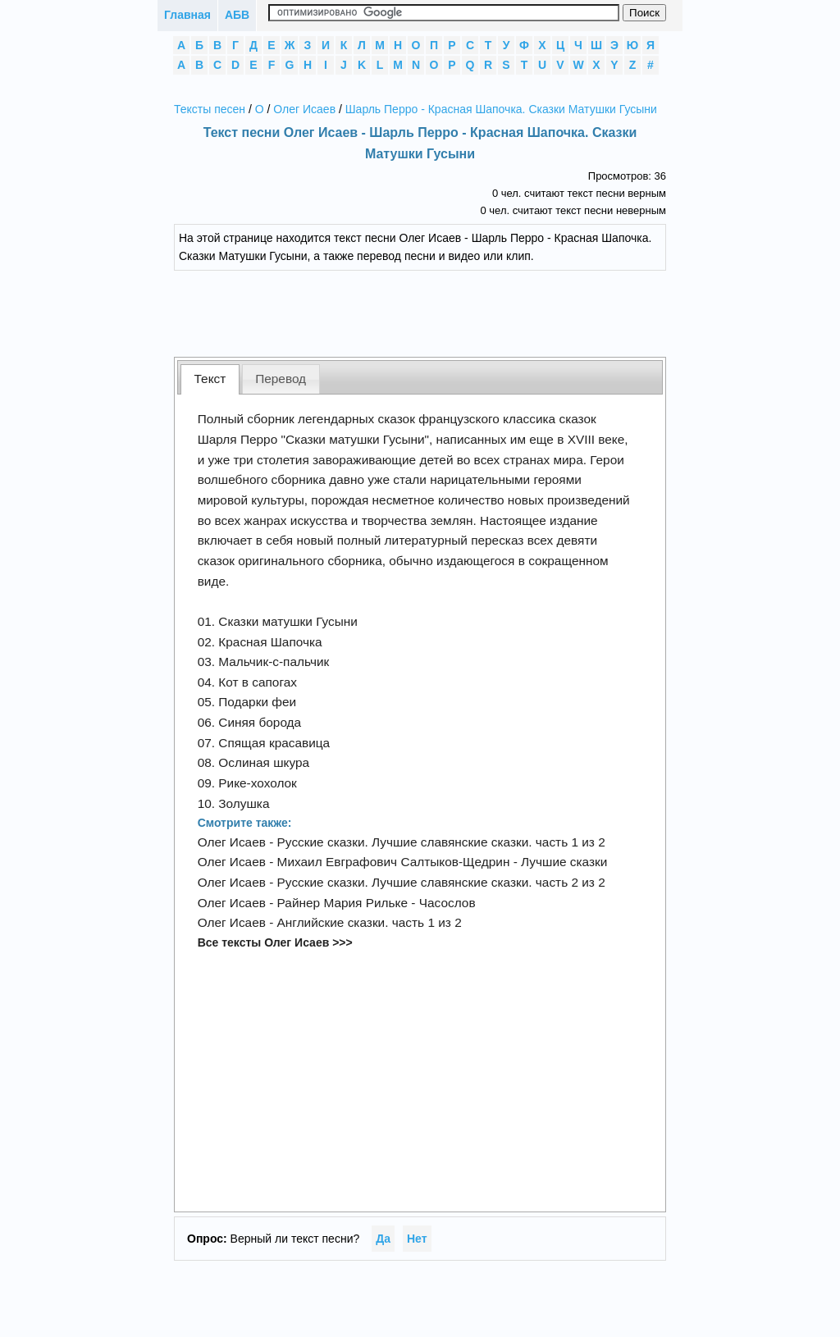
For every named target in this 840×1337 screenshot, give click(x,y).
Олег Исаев (304, 109)
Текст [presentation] (210, 379)
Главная (187, 14)
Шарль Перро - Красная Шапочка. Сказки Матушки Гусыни (501, 109)
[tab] (210, 379)
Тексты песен (209, 109)
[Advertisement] (432, 312)
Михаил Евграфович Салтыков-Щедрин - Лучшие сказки (442, 862)
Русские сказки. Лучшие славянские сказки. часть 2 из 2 (441, 882)
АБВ (237, 14)
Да (383, 1238)
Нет (417, 1238)
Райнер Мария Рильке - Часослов (376, 903)
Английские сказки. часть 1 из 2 (369, 922)
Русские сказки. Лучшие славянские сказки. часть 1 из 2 (441, 842)
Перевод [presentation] (280, 379)
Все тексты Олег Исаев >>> (275, 942)
